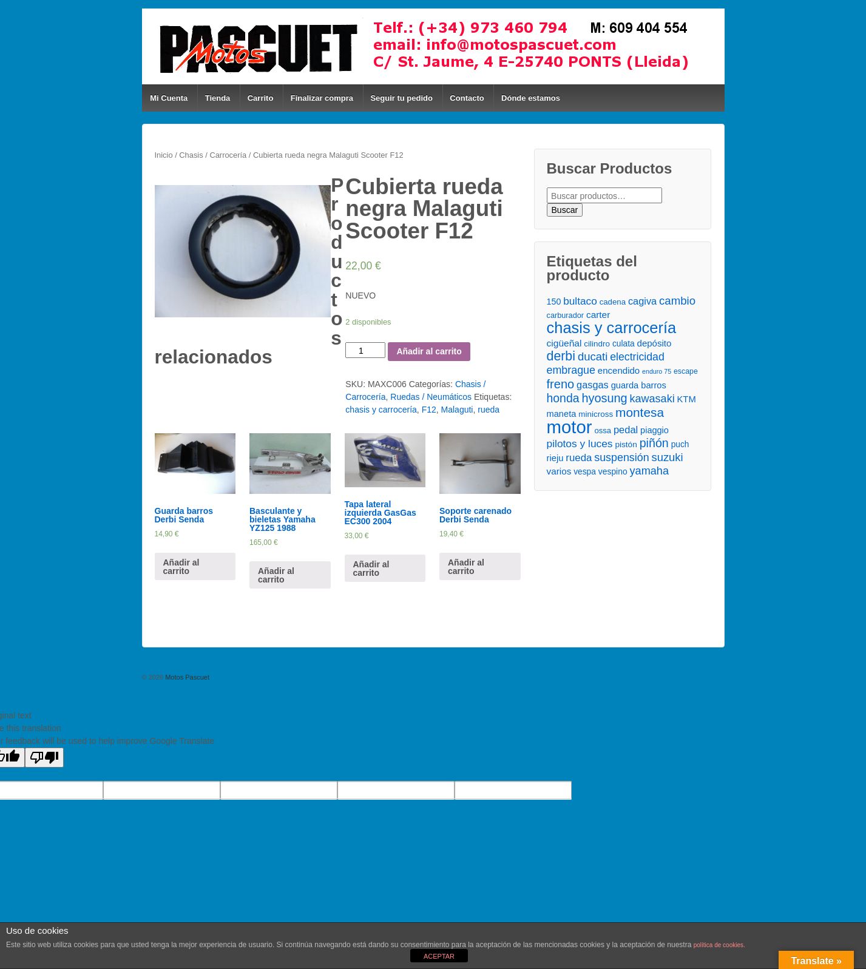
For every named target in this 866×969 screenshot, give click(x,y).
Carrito (261, 98)
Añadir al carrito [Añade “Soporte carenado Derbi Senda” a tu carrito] (466, 567)
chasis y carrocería (380, 409)
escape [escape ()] (686, 371)
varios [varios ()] (559, 471)
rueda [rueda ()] (579, 458)
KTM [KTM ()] (686, 399)
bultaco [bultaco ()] (580, 301)
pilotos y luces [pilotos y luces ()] (580, 443)
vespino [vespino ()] (613, 471)
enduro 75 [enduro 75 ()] (656, 371)
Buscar (565, 210)
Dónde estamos (530, 98)
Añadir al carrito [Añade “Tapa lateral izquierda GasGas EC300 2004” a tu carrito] (371, 568)
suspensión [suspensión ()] (621, 457)
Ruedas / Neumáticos (431, 397)
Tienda (218, 98)
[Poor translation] (44, 758)
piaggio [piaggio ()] (654, 430)
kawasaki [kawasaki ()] (652, 399)
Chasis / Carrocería (212, 155)
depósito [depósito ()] (654, 343)
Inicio (164, 155)
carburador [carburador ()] (565, 315)
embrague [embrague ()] (571, 370)
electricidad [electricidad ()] (637, 357)
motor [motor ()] (569, 426)
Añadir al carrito (428, 351)
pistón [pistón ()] (626, 444)
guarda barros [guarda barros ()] (638, 385)
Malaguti (457, 409)
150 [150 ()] (554, 301)
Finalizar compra (322, 98)
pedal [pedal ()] (626, 429)
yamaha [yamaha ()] (649, 471)
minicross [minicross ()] (595, 414)
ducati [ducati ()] (592, 356)
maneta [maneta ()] (562, 414)
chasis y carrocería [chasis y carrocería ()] (612, 328)
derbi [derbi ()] (561, 356)
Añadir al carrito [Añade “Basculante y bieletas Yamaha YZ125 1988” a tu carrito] (276, 575)
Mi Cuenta (169, 98)
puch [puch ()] (680, 444)
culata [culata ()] (623, 343)
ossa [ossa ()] (602, 430)
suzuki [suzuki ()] (667, 457)
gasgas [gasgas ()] (593, 384)
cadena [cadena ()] (613, 301)
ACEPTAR (439, 956)
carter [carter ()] (598, 314)
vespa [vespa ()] (584, 471)
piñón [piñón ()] (654, 443)
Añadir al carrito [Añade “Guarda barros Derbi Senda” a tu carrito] (181, 567)
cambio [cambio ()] (677, 300)
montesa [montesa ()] (639, 412)
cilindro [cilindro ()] (597, 343)
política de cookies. (719, 945)
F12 (429, 409)
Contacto (467, 98)
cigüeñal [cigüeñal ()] (564, 343)
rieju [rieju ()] (555, 458)
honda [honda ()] (563, 398)
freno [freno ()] (561, 384)
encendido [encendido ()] (619, 370)
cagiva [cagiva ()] (642, 300)
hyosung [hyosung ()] (604, 398)
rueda (488, 409)
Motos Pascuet (186, 677)
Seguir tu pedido (401, 98)
